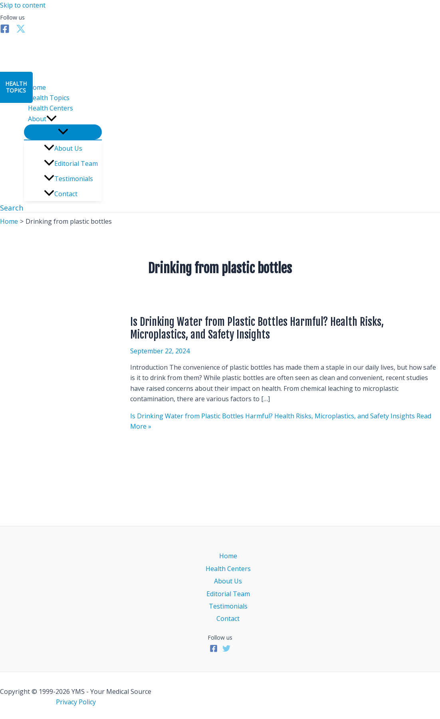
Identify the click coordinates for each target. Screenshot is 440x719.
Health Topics (48, 97)
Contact (60, 193)
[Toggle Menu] (63, 132)
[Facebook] (5, 31)
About (42, 118)
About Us (63, 148)
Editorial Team (71, 163)
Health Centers (50, 108)
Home (37, 87)
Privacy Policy (76, 701)
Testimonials (68, 178)
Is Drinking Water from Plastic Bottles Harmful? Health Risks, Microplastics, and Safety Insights (257, 328)
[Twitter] (21, 31)
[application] (51, 118)
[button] (11, 208)
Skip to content (23, 5)
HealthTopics (16, 87)
